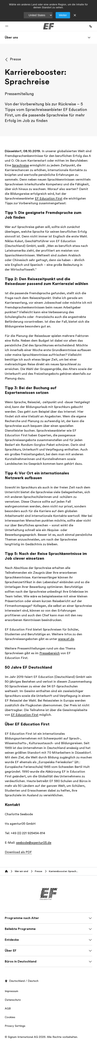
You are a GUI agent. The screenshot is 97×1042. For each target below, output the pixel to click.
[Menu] (89, 37)
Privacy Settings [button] (15, 1025)
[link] (11, 37)
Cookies (10, 1017)
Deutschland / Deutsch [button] (21, 981)
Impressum (11, 991)
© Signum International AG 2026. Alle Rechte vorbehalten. (41, 1036)
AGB (8, 1008)
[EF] (48, 26)
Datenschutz (13, 999)
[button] (7, 26)
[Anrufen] (90, 26)
